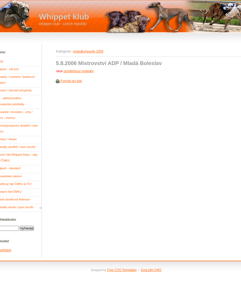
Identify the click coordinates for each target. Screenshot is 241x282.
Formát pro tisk (69, 81)
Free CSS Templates (122, 270)
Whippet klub (64, 16)
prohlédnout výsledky (79, 71)
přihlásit (5, 250)
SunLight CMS (151, 270)
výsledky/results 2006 (88, 51)
